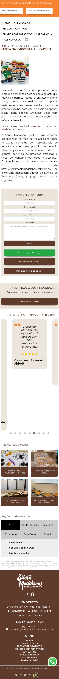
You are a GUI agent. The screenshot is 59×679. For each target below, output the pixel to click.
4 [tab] (24, 433)
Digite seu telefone (29, 215)
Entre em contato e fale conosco (39, 11)
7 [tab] (39, 433)
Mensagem (30, 222)
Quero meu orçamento (29, 301)
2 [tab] (15, 433)
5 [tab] (29, 433)
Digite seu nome (29, 199)
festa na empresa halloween (34, 46)
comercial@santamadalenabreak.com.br (29, 629)
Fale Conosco (12, 39)
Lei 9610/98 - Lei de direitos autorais (41, 567)
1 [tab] (10, 433)
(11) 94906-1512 (29, 626)
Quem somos (22, 23)
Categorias (19, 46)
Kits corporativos (15, 28)
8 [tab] (43, 433)
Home (6, 23)
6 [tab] (34, 433)
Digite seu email (29, 207)
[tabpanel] (29, 344)
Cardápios (43, 34)
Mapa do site (29, 660)
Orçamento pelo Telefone (29, 261)
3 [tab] (20, 433)
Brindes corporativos (17, 34)
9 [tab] (48, 433)
